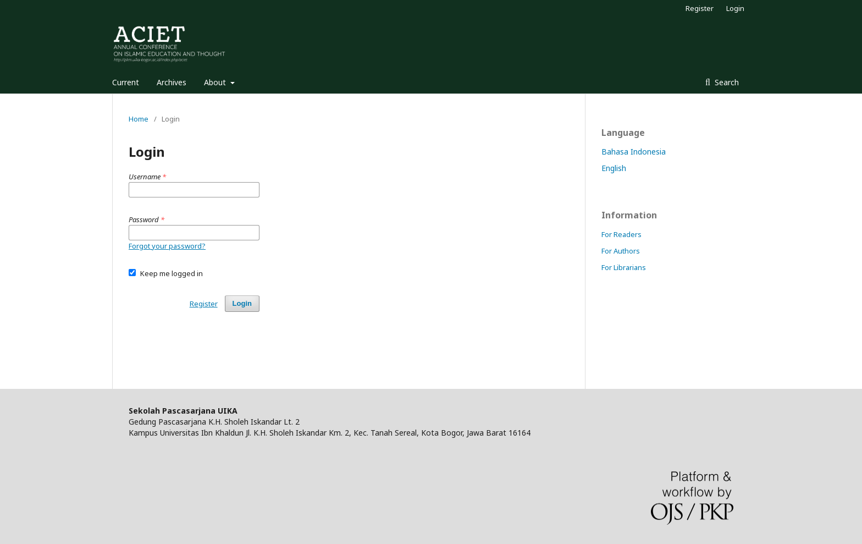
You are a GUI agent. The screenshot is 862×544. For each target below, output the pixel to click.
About (216, 82)
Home (138, 119)
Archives (171, 82)
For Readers (621, 234)
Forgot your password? (167, 246)
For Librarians (623, 267)
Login (735, 8)
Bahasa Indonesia (633, 151)
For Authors (620, 251)
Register (700, 8)
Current (125, 82)
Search (725, 82)
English (613, 168)
